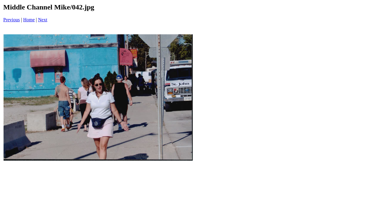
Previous (11, 19)
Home (29, 19)
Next (42, 19)
